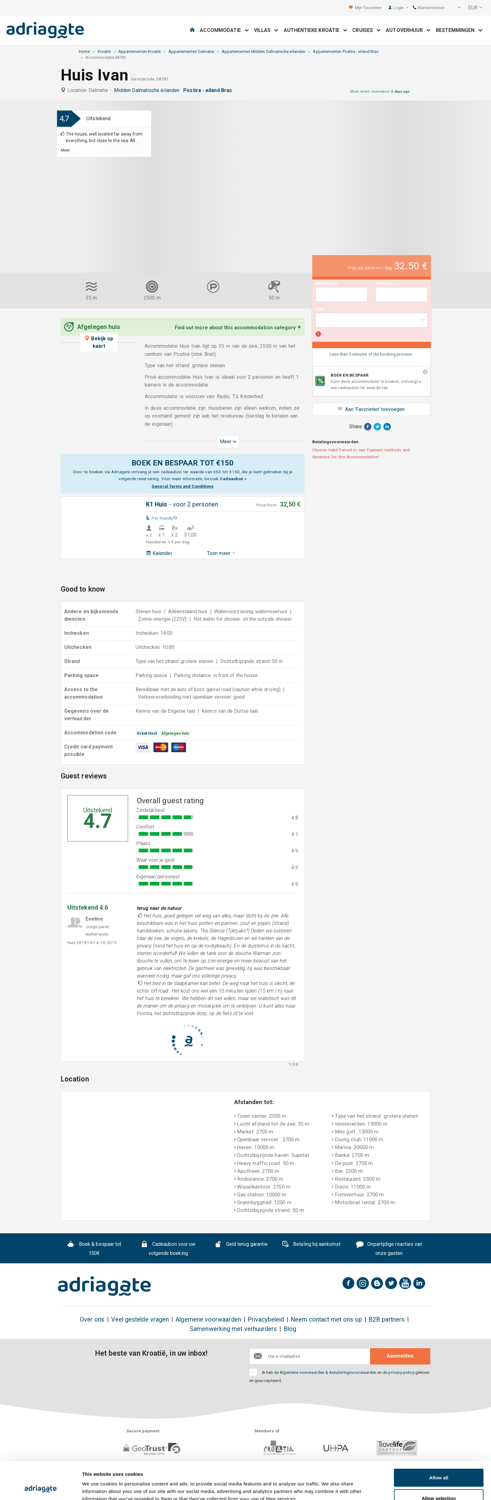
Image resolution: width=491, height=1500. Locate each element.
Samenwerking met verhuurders (233, 1329)
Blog (290, 1329)
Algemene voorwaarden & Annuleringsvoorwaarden (328, 1372)
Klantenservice (428, 7)
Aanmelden (400, 1356)
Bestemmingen (459, 30)
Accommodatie (224, 30)
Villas (266, 30)
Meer (65, 149)
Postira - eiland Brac (209, 90)
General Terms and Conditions (183, 486)
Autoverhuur (408, 30)
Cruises (366, 30)
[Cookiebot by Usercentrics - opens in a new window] (40, 1487)
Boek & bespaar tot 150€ (94, 1248)
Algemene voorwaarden (208, 1319)
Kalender (159, 553)
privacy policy (401, 1372)
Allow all (438, 1442)
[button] (455, 8)
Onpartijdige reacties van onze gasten (389, 1248)
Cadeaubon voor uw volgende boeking (168, 1248)
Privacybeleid (266, 1319)
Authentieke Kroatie (316, 30)
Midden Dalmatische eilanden (148, 90)
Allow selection (438, 1463)
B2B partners (387, 1319)
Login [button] (400, 7)
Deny (439, 1483)
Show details (328, 1484)
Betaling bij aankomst (311, 1245)
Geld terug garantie (241, 1245)
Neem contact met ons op (326, 1319)
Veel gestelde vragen (140, 1319)
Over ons (92, 1319)
